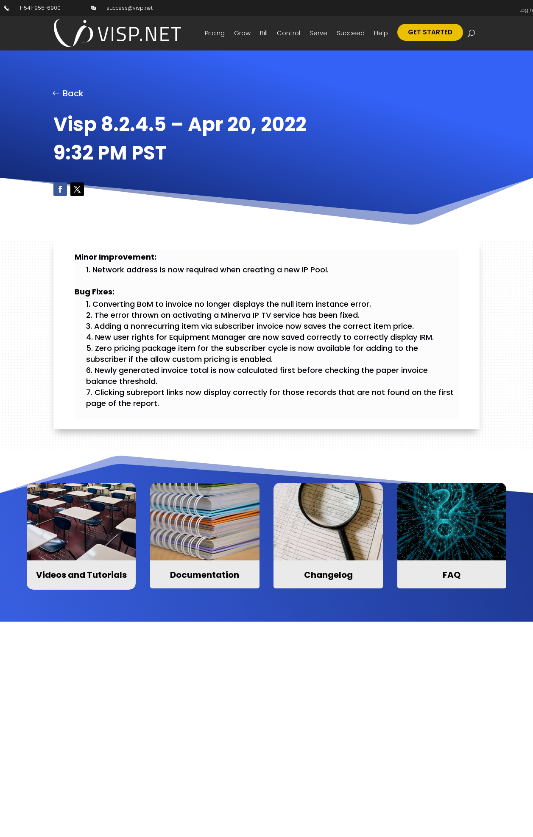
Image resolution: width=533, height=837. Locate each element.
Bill (264, 32)
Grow (242, 32)
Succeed (351, 32)
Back (73, 93)
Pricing (215, 32)
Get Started (430, 32)
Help (381, 32)
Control (288, 32)
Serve (318, 32)
